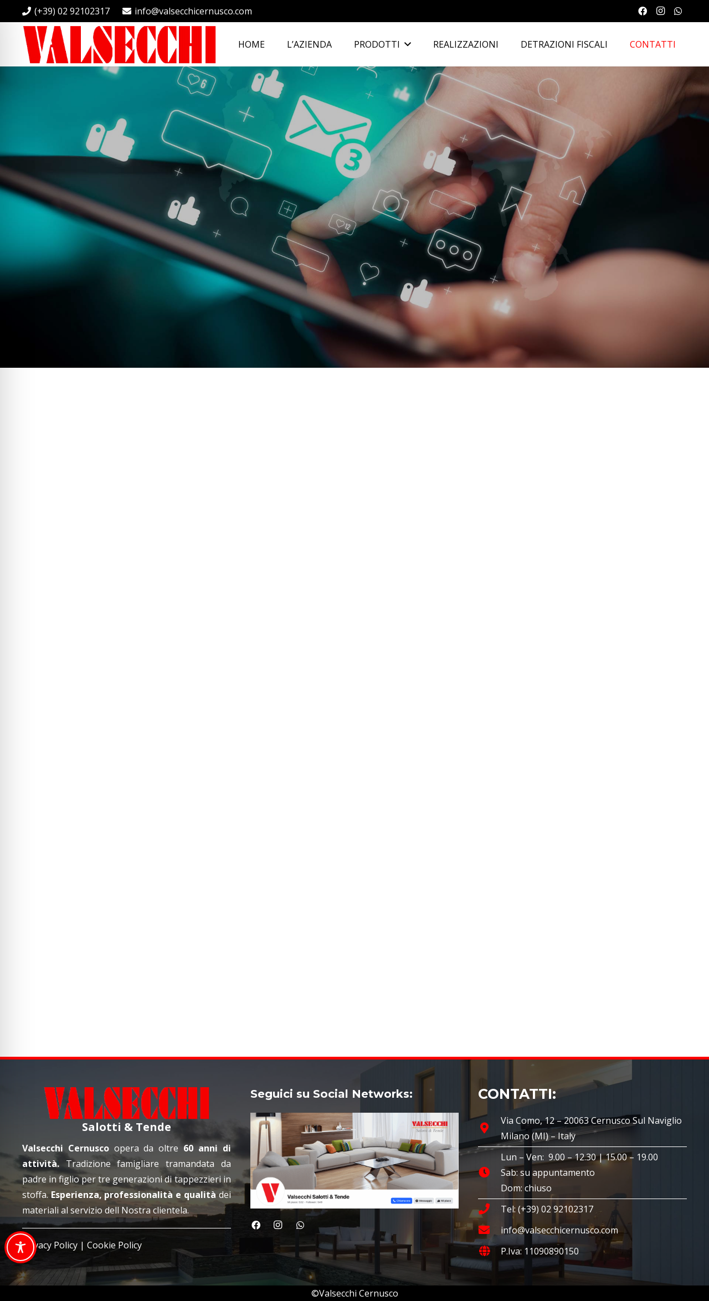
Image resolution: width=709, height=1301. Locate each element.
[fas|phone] (489, 1209)
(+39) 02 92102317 (555, 1209)
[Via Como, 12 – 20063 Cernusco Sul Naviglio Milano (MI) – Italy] (489, 1128)
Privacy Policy (50, 1245)
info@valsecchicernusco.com (559, 1230)
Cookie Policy (114, 1245)
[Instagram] (660, 11)
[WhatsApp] (678, 11)
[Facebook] (642, 11)
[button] (405, 44)
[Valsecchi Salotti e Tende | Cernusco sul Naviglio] (119, 44)
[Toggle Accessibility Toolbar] (20, 1247)
